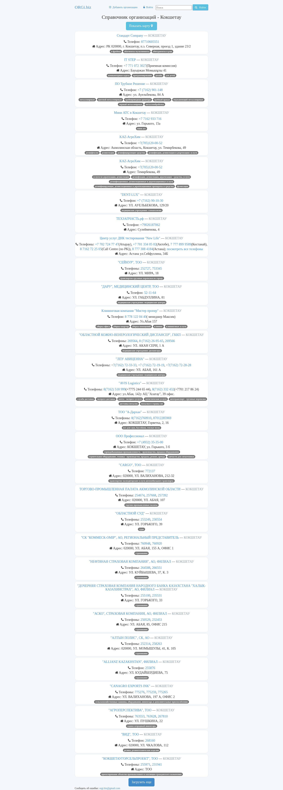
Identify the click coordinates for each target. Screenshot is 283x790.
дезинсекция (108, 153)
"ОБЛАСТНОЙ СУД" (130, 513)
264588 (146, 567)
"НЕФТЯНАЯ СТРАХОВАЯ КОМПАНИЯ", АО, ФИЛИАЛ (130, 561)
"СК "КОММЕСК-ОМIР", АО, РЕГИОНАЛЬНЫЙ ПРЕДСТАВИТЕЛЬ (130, 537)
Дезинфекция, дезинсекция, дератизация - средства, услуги (161, 177)
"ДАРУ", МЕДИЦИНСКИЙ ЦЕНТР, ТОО (130, 286)
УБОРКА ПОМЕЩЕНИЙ (141, 326)
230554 (157, 519)
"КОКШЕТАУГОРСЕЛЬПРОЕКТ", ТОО (130, 758)
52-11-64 (150, 292)
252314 (146, 643)
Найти (200, 7)
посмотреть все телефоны (185, 249)
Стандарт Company (130, 35)
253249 (146, 519)
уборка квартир (121, 326)
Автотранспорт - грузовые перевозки (188, 399)
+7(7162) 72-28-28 (178, 365)
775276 (140, 692)
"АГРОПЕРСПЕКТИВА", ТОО (129, 710)
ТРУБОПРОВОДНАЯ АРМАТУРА (138, 100)
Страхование (142, 553)
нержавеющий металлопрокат (188, 100)
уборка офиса (103, 326)
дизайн (158, 75)
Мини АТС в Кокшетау (130, 112)
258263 (157, 643)
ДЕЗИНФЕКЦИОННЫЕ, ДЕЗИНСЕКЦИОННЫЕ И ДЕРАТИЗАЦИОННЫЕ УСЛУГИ (141, 182)
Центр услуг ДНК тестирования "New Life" (130, 238)
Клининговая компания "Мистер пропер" (129, 310)
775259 (151, 692)
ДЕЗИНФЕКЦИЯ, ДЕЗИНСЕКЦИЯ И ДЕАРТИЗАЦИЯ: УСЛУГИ (173, 153)
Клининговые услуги (176, 326)
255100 (146, 595)
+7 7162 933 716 (150, 118)
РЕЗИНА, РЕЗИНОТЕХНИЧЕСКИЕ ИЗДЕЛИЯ (141, 750)
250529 (146, 619)
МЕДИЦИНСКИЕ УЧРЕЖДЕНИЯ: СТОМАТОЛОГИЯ (142, 210)
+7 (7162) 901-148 (150, 90)
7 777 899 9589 (180, 244)
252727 (146, 268)
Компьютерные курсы (119, 75)
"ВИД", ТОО (130, 734)
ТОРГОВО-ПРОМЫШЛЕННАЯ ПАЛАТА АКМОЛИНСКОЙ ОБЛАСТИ (129, 489)
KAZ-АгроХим (129, 136)
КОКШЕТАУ (157, 35)
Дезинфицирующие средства (131, 153)
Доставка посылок (129, 404)
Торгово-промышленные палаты (142, 505)
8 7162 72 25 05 (91, 249)
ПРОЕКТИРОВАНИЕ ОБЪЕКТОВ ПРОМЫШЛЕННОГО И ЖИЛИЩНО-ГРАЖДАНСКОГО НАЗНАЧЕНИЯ (141, 774)
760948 (146, 543)
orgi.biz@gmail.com (109, 788)
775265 (163, 692)
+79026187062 (150, 224)
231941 (157, 764)
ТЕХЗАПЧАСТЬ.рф (130, 218)
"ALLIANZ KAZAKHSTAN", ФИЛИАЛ (130, 661)
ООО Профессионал (130, 436)
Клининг (158, 326)
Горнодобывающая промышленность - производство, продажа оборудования (141, 452)
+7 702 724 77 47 (107, 244)
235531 (157, 595)
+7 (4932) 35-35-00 (150, 442)
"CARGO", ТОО (130, 465)
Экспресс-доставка (106, 399)
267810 (163, 716)
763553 (140, 716)
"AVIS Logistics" (130, 383)
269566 (170, 341)
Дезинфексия (92, 153)
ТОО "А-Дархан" (130, 412)
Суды (141, 529)
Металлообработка (155, 104)
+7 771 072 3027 (135, 65)
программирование (142, 75)
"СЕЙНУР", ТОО (130, 262)
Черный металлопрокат (130, 104)
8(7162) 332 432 (163, 389)
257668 (151, 495)
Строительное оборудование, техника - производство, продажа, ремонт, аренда (127, 457)
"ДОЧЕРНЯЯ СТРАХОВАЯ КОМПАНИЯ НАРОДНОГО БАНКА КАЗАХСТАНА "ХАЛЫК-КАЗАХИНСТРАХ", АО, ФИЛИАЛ (141, 587)
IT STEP (130, 59)
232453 (157, 619)
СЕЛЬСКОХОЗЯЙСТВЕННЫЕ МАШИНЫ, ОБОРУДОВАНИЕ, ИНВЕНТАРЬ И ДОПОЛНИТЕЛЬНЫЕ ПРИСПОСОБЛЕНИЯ (141, 702)
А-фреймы (116, 51)
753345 (157, 268)
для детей (170, 75)
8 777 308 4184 (142, 249)
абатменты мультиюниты (136, 51)
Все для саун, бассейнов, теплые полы (141, 428)
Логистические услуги (156, 399)
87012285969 (162, 418)
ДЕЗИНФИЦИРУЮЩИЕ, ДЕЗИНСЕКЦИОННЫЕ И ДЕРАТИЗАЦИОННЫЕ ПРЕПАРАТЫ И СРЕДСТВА (134, 186)
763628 (151, 716)
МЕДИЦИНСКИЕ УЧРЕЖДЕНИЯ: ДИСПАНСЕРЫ (141, 351)
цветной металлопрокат (110, 100)
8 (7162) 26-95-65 (151, 341)
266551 (157, 567)
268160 (150, 740)
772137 (150, 471)
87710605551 (150, 41)
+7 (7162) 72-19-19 (151, 365)
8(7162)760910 (141, 418)
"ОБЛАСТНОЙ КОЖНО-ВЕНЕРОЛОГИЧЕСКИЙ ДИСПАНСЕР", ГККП (130, 334)
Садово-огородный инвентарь (141, 726)
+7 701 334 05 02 (144, 244)
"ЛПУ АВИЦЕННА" (130, 359)
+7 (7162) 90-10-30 (150, 200)
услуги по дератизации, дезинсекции (111, 177)
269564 (133, 341)
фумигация (182, 186)
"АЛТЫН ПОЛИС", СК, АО (129, 637)
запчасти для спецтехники (181, 457)
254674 (140, 495)
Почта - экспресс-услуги (130, 399)
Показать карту (141, 25)
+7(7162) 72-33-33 (124, 365)
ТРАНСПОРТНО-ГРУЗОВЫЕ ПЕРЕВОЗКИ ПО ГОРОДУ (141, 278)
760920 (157, 543)
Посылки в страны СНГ (152, 404)
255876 (150, 668)
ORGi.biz (83, 7)
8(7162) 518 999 (115, 389)
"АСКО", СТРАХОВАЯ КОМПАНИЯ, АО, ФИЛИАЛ (130, 613)
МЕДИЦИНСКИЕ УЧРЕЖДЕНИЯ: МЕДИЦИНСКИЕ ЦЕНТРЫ (141, 302)
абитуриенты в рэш (162, 51)
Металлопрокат (87, 100)
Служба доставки (85, 399)
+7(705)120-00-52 (150, 143)
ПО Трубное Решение (130, 83)
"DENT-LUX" (130, 194)
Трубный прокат (162, 100)
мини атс (141, 128)
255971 (146, 764)
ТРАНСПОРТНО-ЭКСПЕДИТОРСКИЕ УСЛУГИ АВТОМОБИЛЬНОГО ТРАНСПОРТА (141, 481)
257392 (163, 495)
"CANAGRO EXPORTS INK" (130, 686)
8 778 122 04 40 (136, 316)
